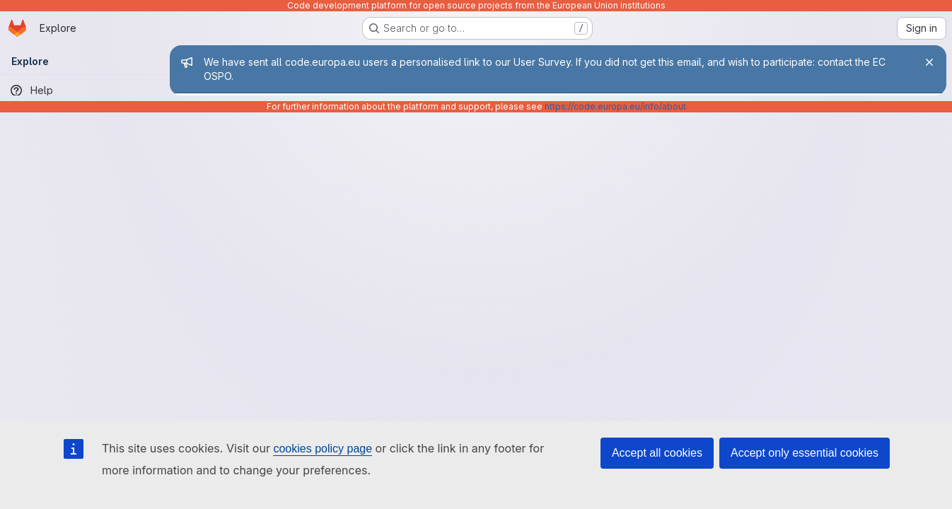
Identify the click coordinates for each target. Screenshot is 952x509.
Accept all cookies (657, 453)
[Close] (929, 62)
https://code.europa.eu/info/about (615, 106)
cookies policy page (322, 449)
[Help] (85, 90)
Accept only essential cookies (804, 453)
